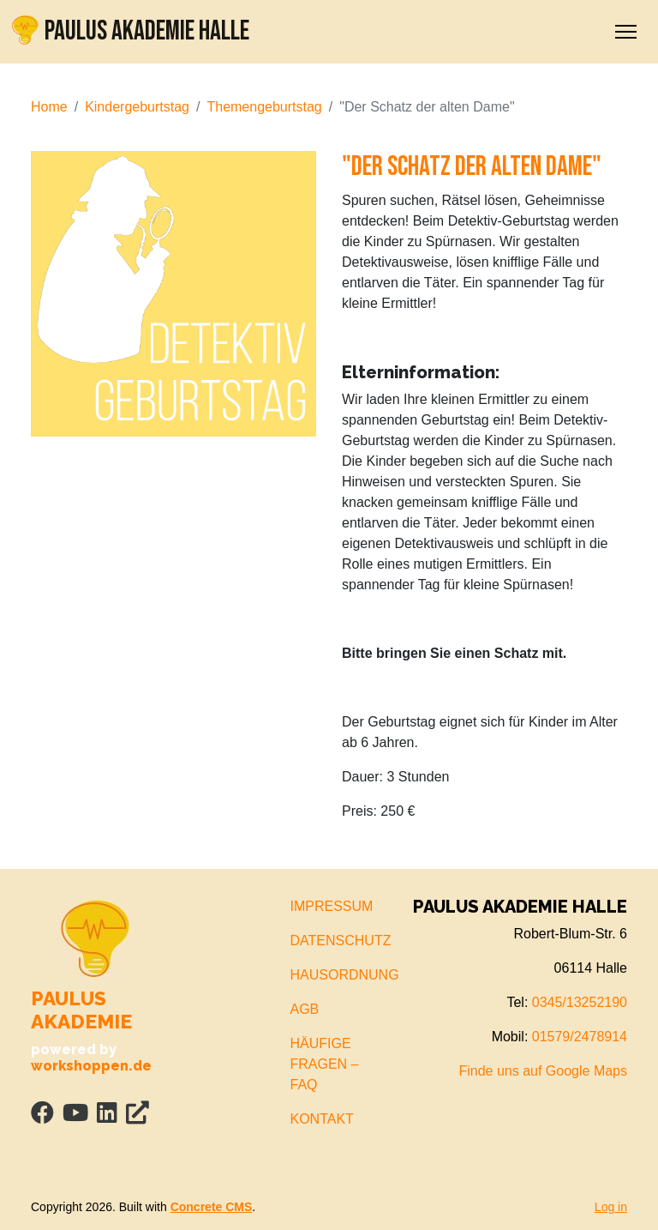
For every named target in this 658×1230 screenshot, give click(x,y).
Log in (611, 1207)
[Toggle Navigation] (626, 32)
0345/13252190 (579, 1002)
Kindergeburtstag (137, 106)
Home (49, 106)
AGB (305, 1009)
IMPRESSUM (332, 906)
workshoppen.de (91, 1066)
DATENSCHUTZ (341, 940)
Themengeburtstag (263, 106)
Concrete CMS (211, 1207)
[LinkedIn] (107, 1116)
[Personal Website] (137, 1116)
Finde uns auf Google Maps (542, 1071)
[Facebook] (42, 1116)
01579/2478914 (579, 1036)
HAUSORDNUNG (344, 975)
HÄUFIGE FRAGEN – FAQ (324, 1064)
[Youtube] (75, 1116)
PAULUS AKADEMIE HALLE (129, 31)
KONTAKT (322, 1119)
